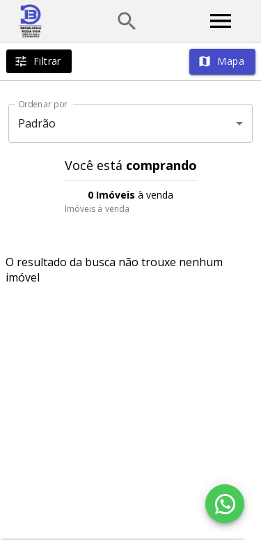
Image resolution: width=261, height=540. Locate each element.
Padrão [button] (37, 123)
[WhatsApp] (224, 503)
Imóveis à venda (97, 209)
